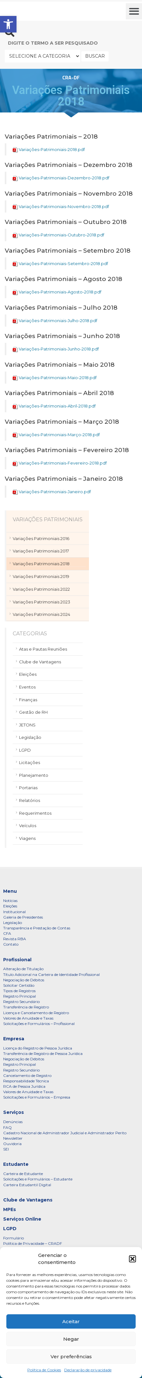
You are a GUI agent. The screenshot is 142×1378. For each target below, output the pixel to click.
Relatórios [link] (29, 800)
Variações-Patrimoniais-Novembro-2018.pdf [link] (64, 206)
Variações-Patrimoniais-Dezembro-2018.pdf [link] (64, 177)
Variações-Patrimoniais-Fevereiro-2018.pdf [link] (63, 462)
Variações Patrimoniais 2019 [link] (41, 576)
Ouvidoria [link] (12, 1143)
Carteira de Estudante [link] (23, 1173)
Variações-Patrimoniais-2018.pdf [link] (52, 149)
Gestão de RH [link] (33, 712)
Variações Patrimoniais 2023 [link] (41, 601)
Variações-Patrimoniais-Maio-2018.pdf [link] (58, 377)
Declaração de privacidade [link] (88, 1369)
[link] (8, 24)
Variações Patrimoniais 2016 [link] (41, 538)
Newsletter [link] (13, 1138)
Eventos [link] (27, 686)
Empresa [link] (13, 1039)
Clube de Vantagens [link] (40, 661)
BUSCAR (95, 56)
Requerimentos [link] (35, 813)
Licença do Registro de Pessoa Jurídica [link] (37, 1048)
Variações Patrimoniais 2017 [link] (41, 550)
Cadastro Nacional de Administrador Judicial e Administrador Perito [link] (64, 1132)
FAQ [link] (7, 1127)
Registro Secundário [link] (21, 1001)
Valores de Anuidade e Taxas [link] (28, 1018)
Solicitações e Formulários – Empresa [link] (36, 1097)
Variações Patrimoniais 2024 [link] (41, 614)
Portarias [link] (28, 787)
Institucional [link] (14, 911)
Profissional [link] (17, 960)
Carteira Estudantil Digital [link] (27, 1184)
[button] (132, 1259)
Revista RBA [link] (14, 938)
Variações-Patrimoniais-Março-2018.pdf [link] (59, 434)
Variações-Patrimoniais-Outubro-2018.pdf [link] (61, 234)
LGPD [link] (25, 750)
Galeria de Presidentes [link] (23, 917)
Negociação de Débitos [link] (23, 980)
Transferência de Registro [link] (26, 1007)
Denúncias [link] (13, 1121)
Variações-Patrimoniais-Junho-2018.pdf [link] (59, 348)
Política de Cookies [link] (44, 1369)
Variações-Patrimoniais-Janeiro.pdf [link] (55, 491)
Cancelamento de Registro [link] (27, 1075)
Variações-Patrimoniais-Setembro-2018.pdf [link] (63, 263)
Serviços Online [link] (22, 1219)
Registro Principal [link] (19, 996)
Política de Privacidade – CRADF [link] (32, 1243)
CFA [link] (7, 933)
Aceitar (71, 1321)
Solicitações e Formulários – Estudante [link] (37, 1179)
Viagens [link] (27, 838)
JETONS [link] (27, 724)
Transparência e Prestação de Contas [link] (36, 928)
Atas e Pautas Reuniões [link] (43, 649)
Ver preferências (71, 1356)
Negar (71, 1339)
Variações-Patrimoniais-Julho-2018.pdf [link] (58, 320)
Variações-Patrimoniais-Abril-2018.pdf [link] (57, 405)
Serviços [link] (13, 1112)
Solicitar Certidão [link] (18, 985)
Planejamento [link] (33, 775)
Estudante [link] (16, 1164)
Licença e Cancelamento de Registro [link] (36, 1012)
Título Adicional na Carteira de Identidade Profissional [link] (51, 974)
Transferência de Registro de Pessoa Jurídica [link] (43, 1053)
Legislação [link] (30, 737)
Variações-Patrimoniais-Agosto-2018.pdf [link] (60, 291)
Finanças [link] (28, 699)
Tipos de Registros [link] (19, 990)
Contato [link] (10, 944)
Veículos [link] (27, 825)
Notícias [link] (10, 900)
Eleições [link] (28, 674)
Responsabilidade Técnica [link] (26, 1081)
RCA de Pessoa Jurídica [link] (24, 1086)
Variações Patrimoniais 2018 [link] (41, 563)
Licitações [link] (29, 762)
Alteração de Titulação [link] (23, 968)
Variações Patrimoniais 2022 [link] (41, 589)
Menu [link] (10, 891)
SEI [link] (6, 1149)
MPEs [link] (9, 1209)
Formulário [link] (13, 1238)
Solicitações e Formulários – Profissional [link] (39, 1023)
